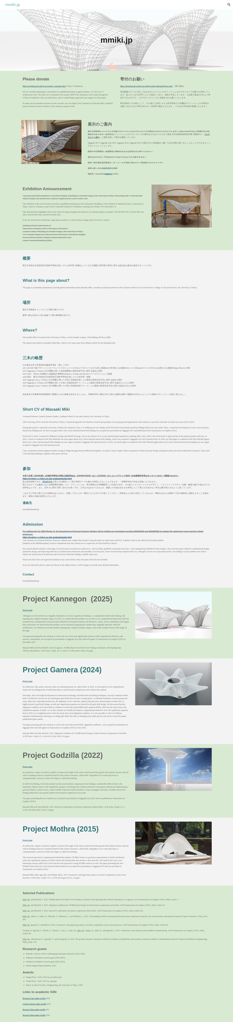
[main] (116, 40)
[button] (229, 5)
